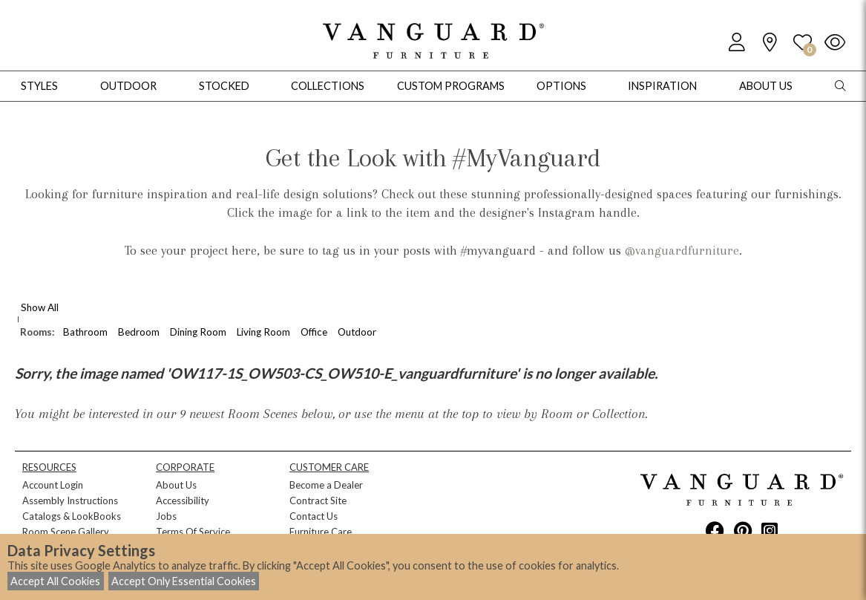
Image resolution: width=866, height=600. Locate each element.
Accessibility (182, 500)
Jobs (166, 516)
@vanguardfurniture (682, 250)
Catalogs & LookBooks (71, 516)
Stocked (224, 85)
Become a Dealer (326, 485)
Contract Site (318, 500)
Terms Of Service (193, 532)
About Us (176, 485)
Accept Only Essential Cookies (183, 581)
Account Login (52, 485)
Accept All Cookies (55, 581)
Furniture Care (320, 532)
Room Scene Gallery (65, 532)
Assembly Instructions (70, 500)
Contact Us (313, 516)
